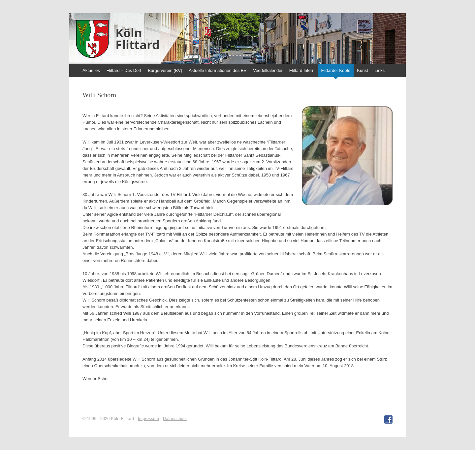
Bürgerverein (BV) (165, 70)
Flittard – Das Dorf (124, 70)
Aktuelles (91, 70)
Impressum (148, 418)
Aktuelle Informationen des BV (217, 70)
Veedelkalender (268, 70)
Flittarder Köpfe (335, 70)
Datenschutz (175, 418)
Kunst (362, 70)
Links (380, 70)
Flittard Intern (302, 70)
